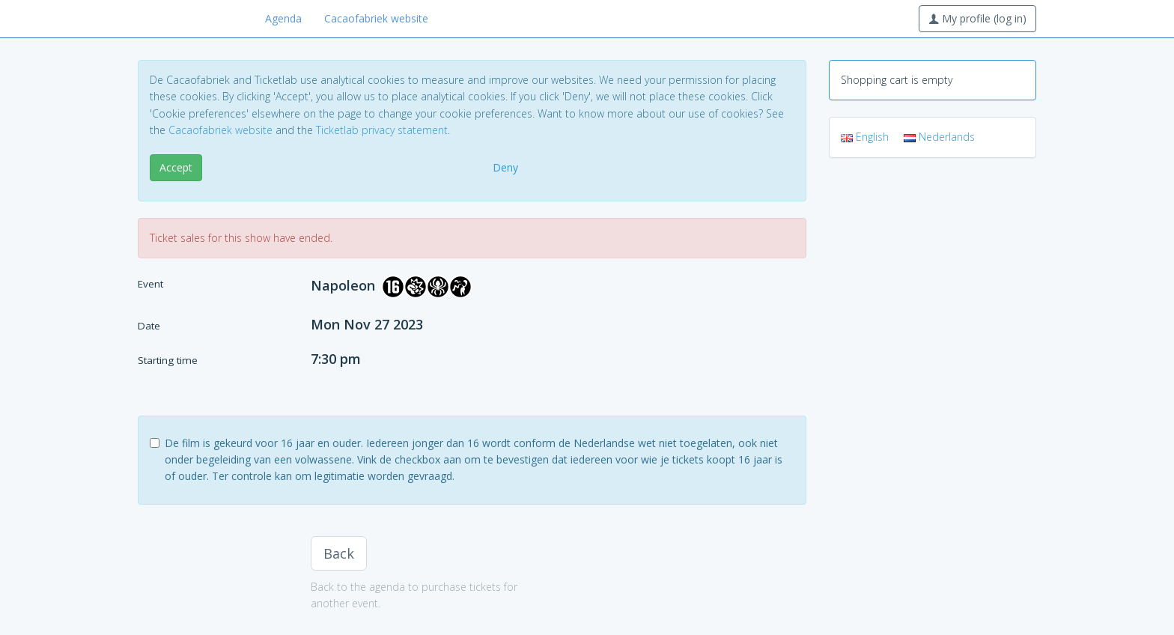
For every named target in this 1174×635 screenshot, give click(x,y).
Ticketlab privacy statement (382, 130)
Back (338, 553)
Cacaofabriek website (376, 18)
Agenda (283, 18)
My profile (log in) (977, 18)
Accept (175, 167)
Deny (505, 167)
